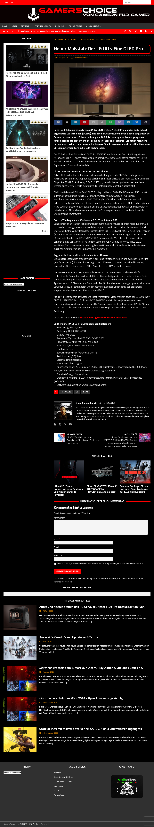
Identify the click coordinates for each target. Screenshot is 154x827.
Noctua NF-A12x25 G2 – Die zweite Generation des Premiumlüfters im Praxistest (22, 187)
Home (4, 26)
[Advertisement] (27, 255)
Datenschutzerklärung (63, 781)
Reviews (25, 26)
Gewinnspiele (92, 26)
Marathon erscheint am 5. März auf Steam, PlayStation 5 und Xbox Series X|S (91, 668)
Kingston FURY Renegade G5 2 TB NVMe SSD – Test (25, 225)
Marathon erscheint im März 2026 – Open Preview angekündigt (81, 698)
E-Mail (56, 547)
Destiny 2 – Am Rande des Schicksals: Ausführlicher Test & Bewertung (23, 149)
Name (56, 539)
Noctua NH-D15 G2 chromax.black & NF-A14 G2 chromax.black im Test (26, 74)
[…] (90, 621)
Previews (59, 26)
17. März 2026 (47, 611)
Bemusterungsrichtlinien (63, 777)
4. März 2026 (47, 641)
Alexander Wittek (80, 58)
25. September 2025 (50, 733)
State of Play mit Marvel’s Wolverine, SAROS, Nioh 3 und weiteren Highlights (90, 729)
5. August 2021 (63, 58)
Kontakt (57, 790)
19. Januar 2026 (48, 672)
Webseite (58, 555)
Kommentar (59, 518)
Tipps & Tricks (75, 26)
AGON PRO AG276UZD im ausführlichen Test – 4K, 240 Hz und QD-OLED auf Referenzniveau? (27, 112)
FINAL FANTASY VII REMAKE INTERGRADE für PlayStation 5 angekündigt (102, 489)
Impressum (58, 786)
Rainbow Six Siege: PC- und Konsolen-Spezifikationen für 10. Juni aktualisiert (134, 489)
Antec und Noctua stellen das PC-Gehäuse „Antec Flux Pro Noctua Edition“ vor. (92, 607)
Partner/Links (59, 795)
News (14, 26)
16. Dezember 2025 (49, 702)
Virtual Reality (43, 26)
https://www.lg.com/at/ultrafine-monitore (103, 317)
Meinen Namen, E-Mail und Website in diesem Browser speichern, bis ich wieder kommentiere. (100, 563)
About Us (57, 773)
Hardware (66, 392)
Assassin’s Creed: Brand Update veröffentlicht (70, 637)
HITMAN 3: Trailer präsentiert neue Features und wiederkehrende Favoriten (68, 490)
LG (77, 392)
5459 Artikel (109, 403)
